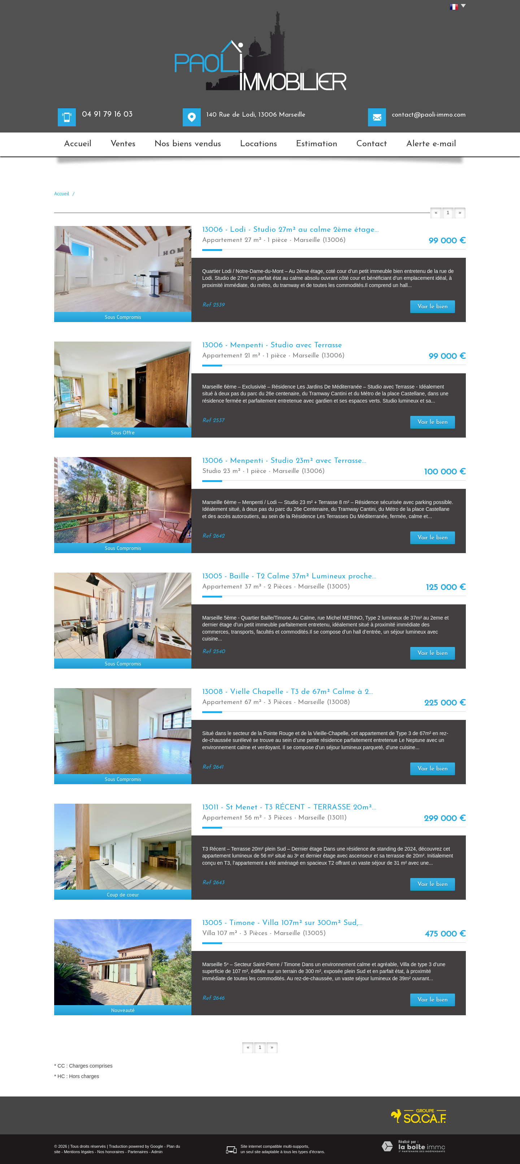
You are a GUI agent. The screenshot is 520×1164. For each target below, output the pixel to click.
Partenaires (138, 1152)
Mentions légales (79, 1152)
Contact (371, 144)
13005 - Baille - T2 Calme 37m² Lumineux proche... (289, 576)
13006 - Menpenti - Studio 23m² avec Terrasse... (284, 461)
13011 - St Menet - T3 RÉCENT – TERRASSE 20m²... (289, 807)
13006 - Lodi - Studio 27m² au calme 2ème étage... (290, 230)
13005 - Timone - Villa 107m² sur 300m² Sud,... (282, 923)
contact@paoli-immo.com (429, 115)
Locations (258, 144)
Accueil (77, 144)
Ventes (122, 144)
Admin (156, 1152)
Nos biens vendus (188, 144)
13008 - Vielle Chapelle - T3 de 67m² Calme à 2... (287, 692)
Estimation (316, 144)
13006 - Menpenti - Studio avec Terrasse (272, 345)
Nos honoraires (110, 1152)
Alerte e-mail (431, 144)
